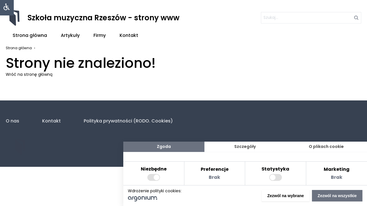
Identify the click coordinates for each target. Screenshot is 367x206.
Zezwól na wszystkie (337, 195)
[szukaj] (311, 17)
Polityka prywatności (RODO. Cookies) (128, 121)
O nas (12, 121)
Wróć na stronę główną (29, 74)
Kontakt (129, 35)
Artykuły (70, 35)
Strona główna (30, 35)
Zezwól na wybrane (285, 195)
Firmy (99, 35)
